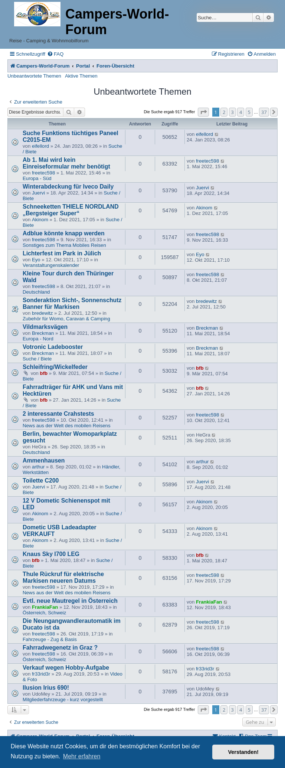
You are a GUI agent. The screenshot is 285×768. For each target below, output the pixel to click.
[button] (203, 112)
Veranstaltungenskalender (51, 265)
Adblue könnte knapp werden (64, 233)
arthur (38, 467)
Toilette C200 (41, 480)
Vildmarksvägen (45, 327)
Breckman (43, 333)
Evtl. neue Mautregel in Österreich (70, 601)
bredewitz (42, 313)
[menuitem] (55, 54)
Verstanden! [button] (243, 752)
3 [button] (232, 112)
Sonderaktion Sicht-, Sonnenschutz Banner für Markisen (72, 303)
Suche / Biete (37, 359)
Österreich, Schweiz (44, 612)
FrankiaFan (45, 607)
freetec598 (43, 173)
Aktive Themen (81, 76)
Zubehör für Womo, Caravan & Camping (66, 318)
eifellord (40, 146)
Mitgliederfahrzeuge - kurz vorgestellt (63, 699)
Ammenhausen (44, 460)
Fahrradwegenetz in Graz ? (60, 647)
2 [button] (224, 112)
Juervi (38, 193)
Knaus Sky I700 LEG (51, 554)
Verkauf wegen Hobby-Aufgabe (66, 667)
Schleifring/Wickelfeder (55, 367)
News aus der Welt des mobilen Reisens (67, 425)
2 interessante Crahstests (58, 414)
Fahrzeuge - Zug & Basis (50, 639)
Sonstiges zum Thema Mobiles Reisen (64, 245)
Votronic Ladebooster (53, 347)
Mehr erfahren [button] (82, 756)
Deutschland (36, 292)
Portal (83, 66)
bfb (44, 373)
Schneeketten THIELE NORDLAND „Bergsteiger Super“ (71, 209)
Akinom (40, 219)
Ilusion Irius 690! (46, 687)
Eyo (36, 259)
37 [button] (264, 112)
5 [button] (249, 112)
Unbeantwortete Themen (34, 76)
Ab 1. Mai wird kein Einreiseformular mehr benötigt (66, 163)
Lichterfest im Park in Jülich (62, 253)
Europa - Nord (38, 338)
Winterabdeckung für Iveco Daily (68, 186)
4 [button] (240, 112)
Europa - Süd (37, 178)
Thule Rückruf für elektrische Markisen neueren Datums (63, 577)
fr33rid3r (41, 674)
